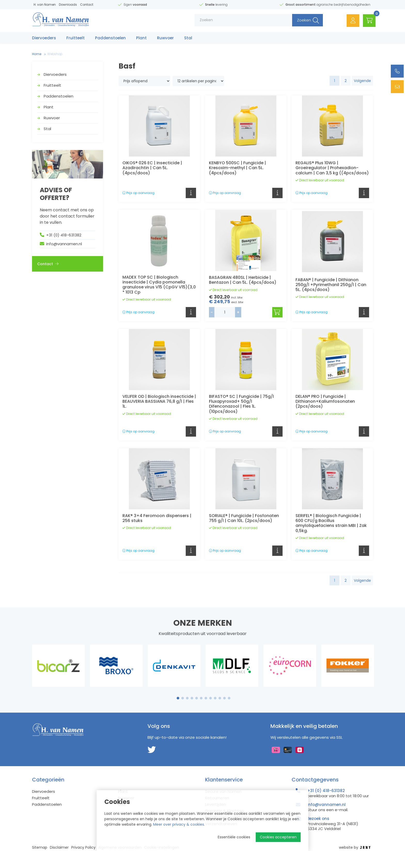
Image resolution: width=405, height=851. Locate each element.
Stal (188, 38)
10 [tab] (220, 698)
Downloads (68, 4)
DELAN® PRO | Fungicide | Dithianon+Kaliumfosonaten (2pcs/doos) (325, 401)
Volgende (362, 80)
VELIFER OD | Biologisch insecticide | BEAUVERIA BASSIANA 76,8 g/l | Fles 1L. (159, 401)
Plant (141, 38)
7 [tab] (206, 698)
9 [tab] (215, 698)
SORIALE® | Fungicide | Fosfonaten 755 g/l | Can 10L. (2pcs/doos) (244, 518)
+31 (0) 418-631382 (63, 235)
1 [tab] (178, 698)
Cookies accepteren (278, 837)
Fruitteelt (75, 38)
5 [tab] (196, 698)
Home (36, 54)
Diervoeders (44, 38)
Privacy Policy (83, 847)
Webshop (54, 54)
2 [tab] (183, 698)
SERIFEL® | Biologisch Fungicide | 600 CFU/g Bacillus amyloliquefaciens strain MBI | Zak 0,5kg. (331, 523)
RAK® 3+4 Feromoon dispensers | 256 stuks (156, 518)
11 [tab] (224, 698)
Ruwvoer (165, 38)
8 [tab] (210, 698)
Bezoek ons (318, 818)
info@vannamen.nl (64, 244)
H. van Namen (45, 4)
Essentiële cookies (234, 837)
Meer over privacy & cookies (178, 824)
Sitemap (39, 847)
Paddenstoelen (110, 38)
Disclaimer (59, 847)
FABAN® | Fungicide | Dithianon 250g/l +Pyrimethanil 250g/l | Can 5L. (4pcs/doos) (330, 285)
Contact (86, 4)
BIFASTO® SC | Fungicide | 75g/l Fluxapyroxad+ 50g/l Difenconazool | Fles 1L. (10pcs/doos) (241, 403)
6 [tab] (201, 698)
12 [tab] (229, 698)
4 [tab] (192, 698)
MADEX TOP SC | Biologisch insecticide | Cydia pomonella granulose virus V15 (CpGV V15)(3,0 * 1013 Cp (159, 284)
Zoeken (302, 20)
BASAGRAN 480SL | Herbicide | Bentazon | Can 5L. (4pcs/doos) (242, 279)
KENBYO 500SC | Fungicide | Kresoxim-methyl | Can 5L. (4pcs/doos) (237, 168)
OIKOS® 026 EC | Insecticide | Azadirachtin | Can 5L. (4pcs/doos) (152, 168)
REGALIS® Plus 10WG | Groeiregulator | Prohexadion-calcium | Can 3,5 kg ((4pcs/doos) (332, 168)
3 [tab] (187, 698)
